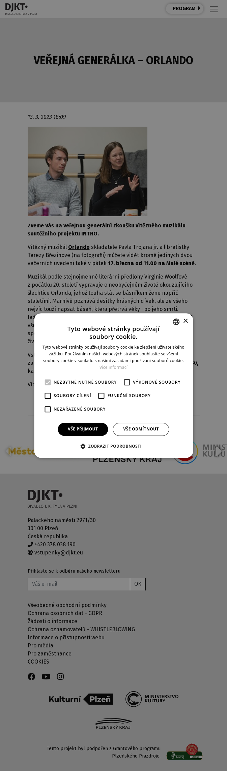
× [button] (185, 321)
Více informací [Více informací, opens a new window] (113, 367)
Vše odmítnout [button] (141, 429)
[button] (113, 446)
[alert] (113, 385)
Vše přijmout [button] (83, 429)
